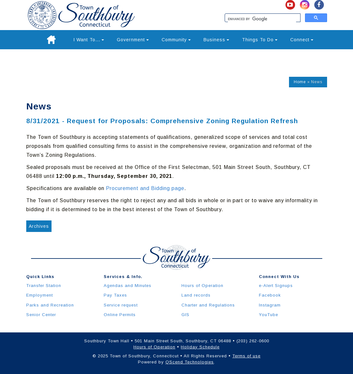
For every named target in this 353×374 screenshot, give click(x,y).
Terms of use (246, 356)
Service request (121, 305)
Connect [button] (301, 39)
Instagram (270, 305)
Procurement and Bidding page (145, 188)
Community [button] (176, 39)
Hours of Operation (202, 285)
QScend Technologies (189, 362)
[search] (262, 19)
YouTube (268, 314)
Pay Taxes (115, 295)
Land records (196, 295)
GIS (185, 314)
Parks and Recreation (50, 305)
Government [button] (133, 39)
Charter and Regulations (208, 305)
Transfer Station (43, 285)
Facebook (270, 295)
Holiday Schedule (200, 347)
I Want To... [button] (88, 39)
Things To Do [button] (259, 39)
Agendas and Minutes (127, 285)
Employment (39, 295)
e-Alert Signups (276, 285)
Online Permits (120, 314)
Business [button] (216, 39)
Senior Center (41, 314)
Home (300, 82)
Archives (39, 226)
